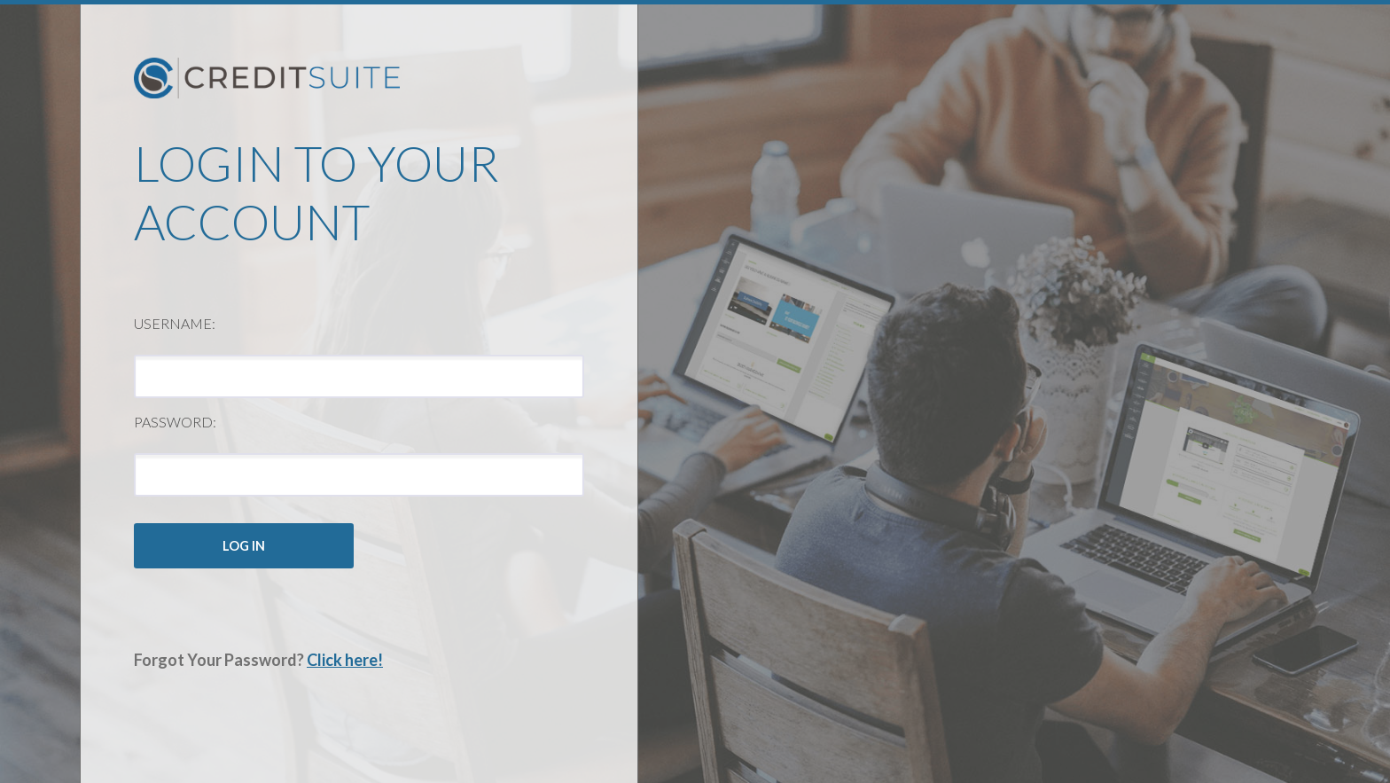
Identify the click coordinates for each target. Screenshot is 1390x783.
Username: (174, 323)
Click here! (345, 659)
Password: (175, 421)
